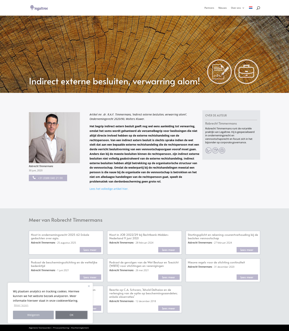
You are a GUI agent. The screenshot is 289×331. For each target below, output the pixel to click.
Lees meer (90, 250)
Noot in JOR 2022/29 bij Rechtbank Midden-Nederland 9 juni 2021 (139, 236)
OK (72, 315)
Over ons (236, 8)
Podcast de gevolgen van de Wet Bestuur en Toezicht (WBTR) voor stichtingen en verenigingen (144, 264)
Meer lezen (21, 305)
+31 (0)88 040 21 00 (48, 178)
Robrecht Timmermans (41, 166)
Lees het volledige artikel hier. (109, 189)
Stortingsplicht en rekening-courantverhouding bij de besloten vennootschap (223, 236)
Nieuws (222, 8)
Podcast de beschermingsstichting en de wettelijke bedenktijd (64, 264)
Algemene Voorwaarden (40, 327)
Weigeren (33, 315)
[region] (50, 303)
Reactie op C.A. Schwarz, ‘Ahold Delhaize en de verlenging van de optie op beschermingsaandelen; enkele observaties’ (143, 293)
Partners (209, 8)
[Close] (88, 286)
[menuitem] (250, 11)
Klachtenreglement (80, 327)
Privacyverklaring (61, 327)
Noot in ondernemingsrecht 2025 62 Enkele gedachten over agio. (60, 236)
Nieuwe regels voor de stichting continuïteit (216, 262)
